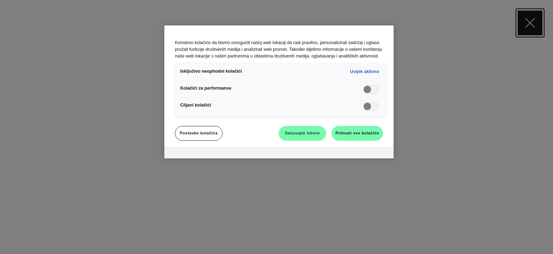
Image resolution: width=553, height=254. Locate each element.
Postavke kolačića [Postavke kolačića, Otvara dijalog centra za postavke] (199, 133)
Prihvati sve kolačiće (357, 133)
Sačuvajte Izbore (302, 133)
